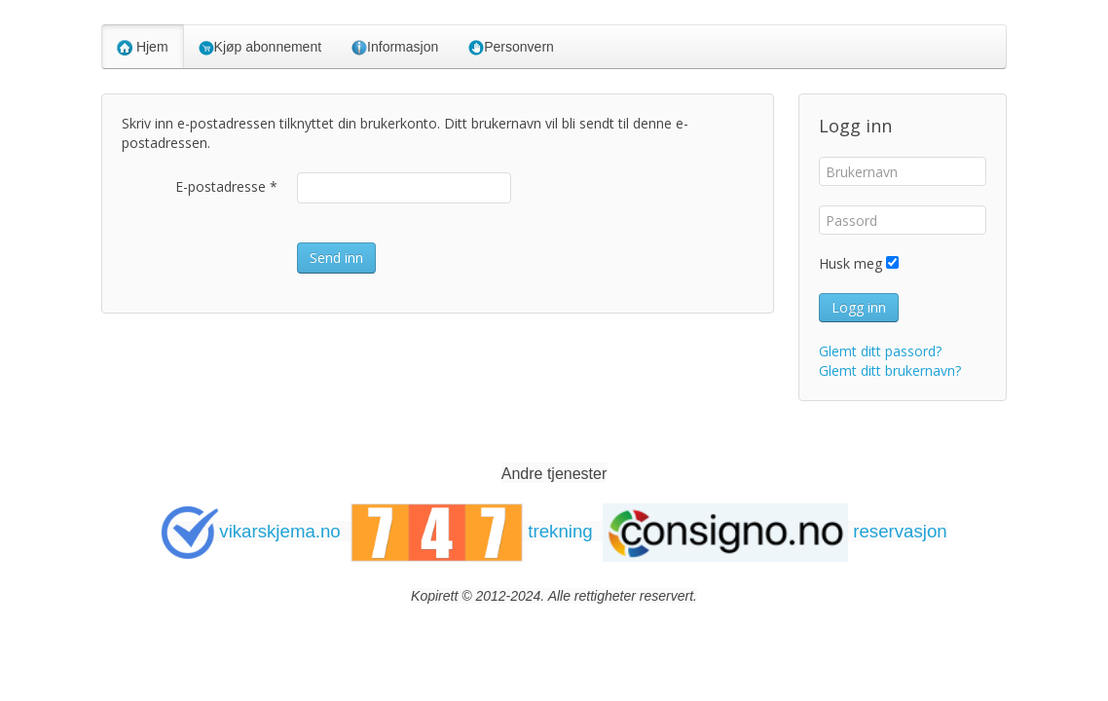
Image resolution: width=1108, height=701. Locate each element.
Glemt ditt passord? (880, 351)
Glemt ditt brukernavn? (890, 370)
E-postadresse (226, 186)
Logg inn (858, 307)
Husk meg (850, 263)
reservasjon (775, 531)
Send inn (336, 257)
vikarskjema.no (250, 531)
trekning (472, 531)
